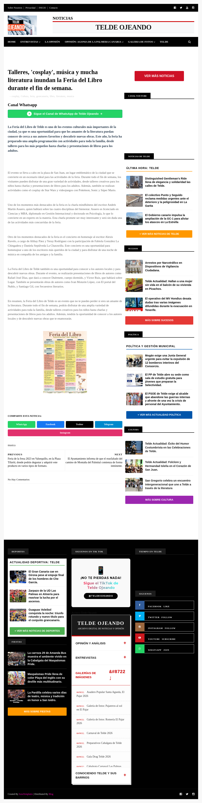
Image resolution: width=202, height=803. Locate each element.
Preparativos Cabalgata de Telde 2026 (99, 745)
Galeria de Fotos (140, 41)
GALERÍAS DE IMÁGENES (86, 675)
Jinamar (100, 51)
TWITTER (154, 617)
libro (52, 96)
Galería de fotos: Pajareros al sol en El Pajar (99, 707)
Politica (16, 51)
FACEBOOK (155, 606)
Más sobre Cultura (159, 499)
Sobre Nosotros (15, 7)
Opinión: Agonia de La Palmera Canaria (93, 41)
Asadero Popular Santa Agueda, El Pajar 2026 (101, 694)
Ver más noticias (159, 76)
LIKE (167, 606)
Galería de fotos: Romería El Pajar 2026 (100, 721)
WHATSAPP (155, 650)
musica (70, 96)
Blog (51, 794)
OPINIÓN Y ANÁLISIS (91, 643)
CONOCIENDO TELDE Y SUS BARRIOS (96, 775)
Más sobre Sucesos (159, 320)
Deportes (34, 51)
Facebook (50, 424)
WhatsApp (21, 424)
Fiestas (51, 51)
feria (32, 96)
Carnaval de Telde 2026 (99, 733)
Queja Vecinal (121, 51)
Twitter (79, 424)
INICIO (42, 7)
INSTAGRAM (155, 628)
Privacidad (30, 7)
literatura (60, 96)
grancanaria (42, 96)
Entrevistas (29, 41)
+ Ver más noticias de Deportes (37, 630)
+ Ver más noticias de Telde (159, 233)
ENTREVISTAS (86, 657)
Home (12, 41)
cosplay (15, 96)
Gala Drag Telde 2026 (99, 756)
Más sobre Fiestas (37, 711)
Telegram (108, 424)
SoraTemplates (26, 794)
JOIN (166, 650)
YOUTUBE (154, 639)
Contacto (53, 7)
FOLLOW (166, 617)
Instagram (65, 432)
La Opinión (52, 41)
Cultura (67, 51)
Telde (164, 41)
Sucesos (84, 51)
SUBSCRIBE (169, 639)
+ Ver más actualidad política (159, 414)
